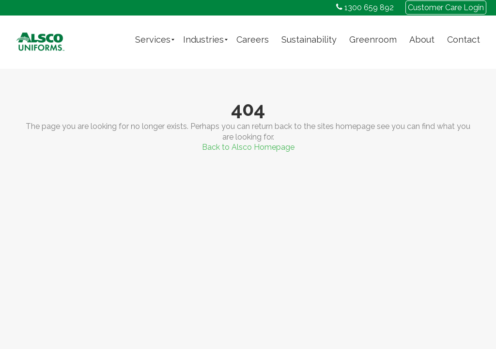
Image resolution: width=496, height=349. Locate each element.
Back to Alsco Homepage (248, 147)
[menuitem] (153, 40)
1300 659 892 (365, 7)
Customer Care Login (446, 7)
